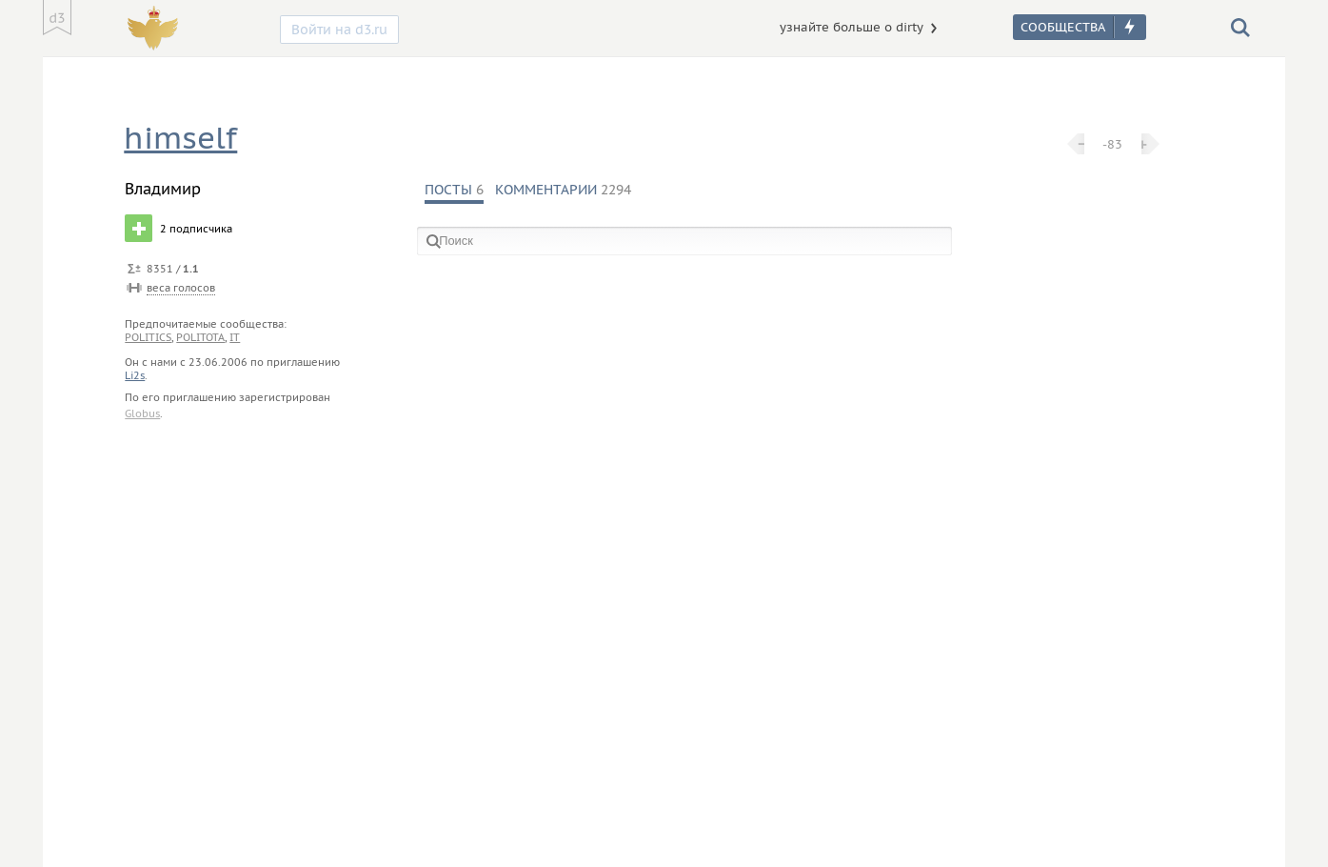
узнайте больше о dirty (851, 27)
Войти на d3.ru (339, 29)
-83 (1112, 143)
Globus (142, 413)
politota (200, 337)
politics (148, 337)
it (234, 337)
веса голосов (181, 287)
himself (180, 137)
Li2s (135, 375)
